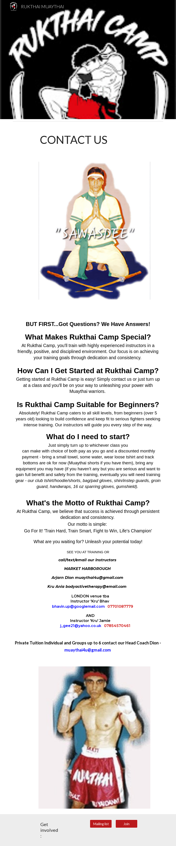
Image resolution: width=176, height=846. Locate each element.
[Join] (126, 824)
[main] (94, 140)
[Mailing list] (100, 824)
